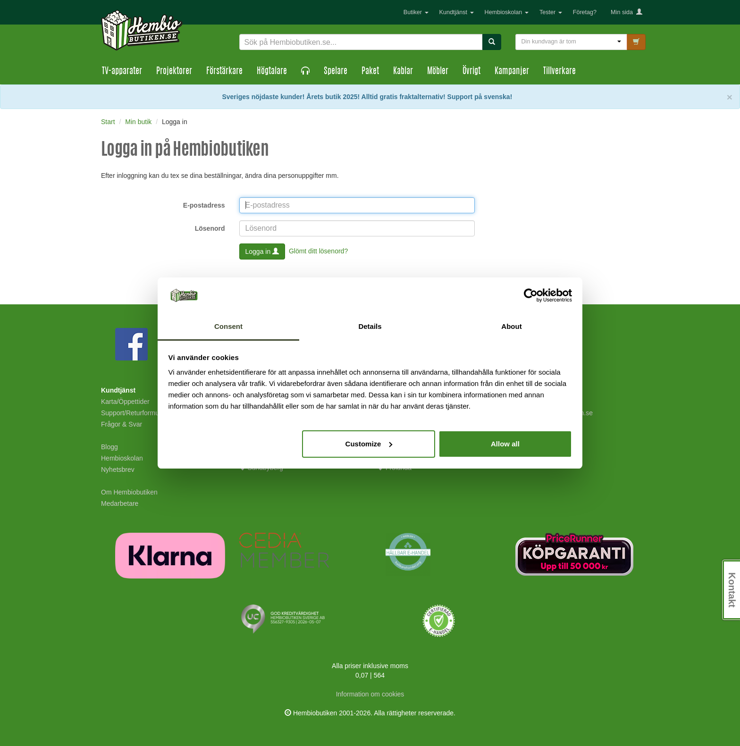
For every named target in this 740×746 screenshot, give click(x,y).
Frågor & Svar (121, 424)
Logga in (262, 251)
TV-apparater (122, 71)
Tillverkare (559, 71)
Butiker (416, 12)
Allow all (505, 444)
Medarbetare (119, 503)
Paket (370, 71)
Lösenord (210, 228)
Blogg (109, 447)
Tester (550, 12)
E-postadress (204, 205)
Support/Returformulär (134, 413)
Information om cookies (370, 694)
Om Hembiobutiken (129, 492)
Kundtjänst (456, 12)
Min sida (626, 12)
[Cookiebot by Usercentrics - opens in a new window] (530, 295)
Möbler (437, 71)
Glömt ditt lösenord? (318, 250)
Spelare (335, 71)
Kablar (403, 71)
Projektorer (174, 71)
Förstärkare (224, 71)
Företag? (585, 12)
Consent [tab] (228, 326)
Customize (369, 444)
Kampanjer (512, 71)
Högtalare (272, 71)
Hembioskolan (507, 12)
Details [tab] (369, 326)
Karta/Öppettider (125, 401)
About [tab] (511, 326)
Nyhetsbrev (118, 469)
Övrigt (471, 71)
